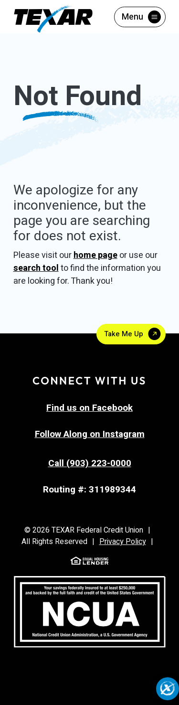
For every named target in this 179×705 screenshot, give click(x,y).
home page (95, 255)
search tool (36, 268)
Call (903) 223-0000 (89, 463)
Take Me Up (123, 334)
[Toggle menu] (140, 17)
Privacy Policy (122, 541)
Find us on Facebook (89, 408)
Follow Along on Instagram (90, 434)
